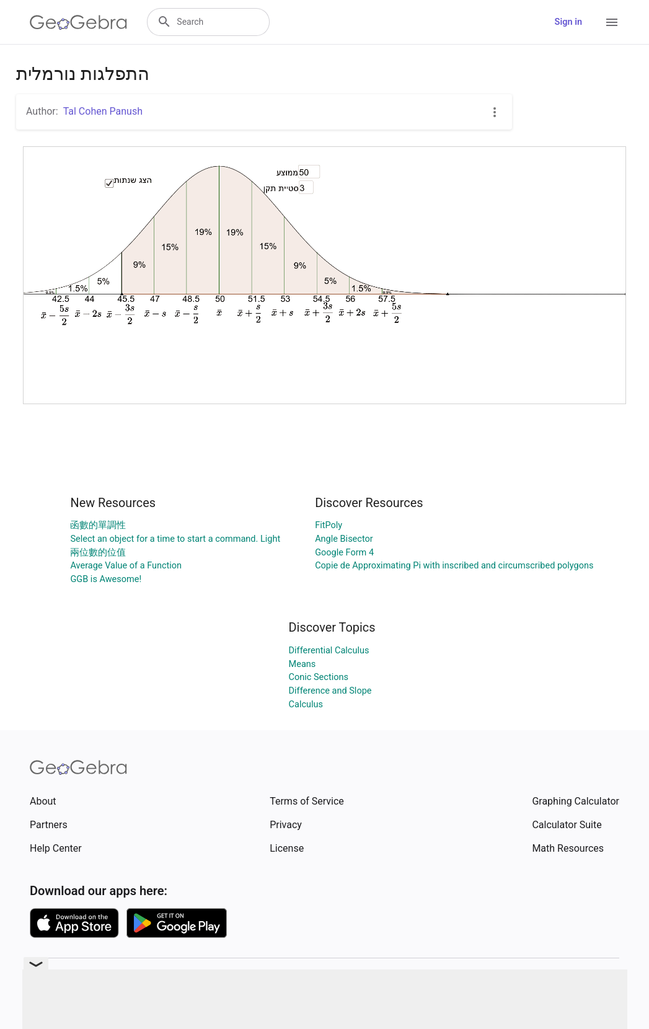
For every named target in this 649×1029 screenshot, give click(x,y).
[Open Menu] (611, 22)
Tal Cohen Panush (103, 111)
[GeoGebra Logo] (78, 22)
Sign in (568, 22)
